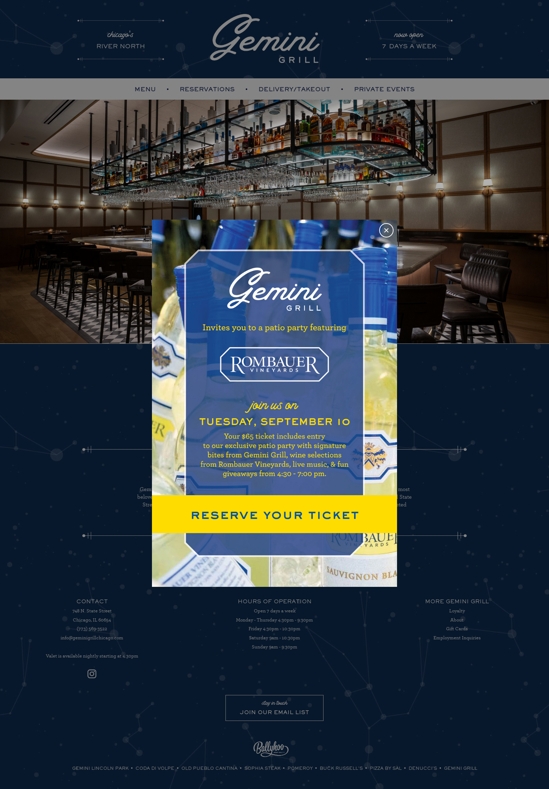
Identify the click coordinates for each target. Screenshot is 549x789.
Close (386, 230)
